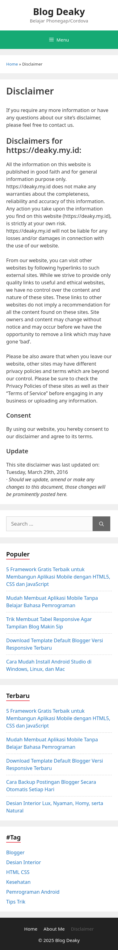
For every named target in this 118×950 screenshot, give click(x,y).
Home (12, 64)
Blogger (15, 852)
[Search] (101, 523)
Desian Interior (23, 862)
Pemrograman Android (33, 891)
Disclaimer (82, 929)
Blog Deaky (59, 11)
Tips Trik (15, 901)
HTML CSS (18, 872)
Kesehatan (18, 882)
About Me (54, 929)
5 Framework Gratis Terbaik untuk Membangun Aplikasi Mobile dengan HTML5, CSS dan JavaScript (58, 576)
